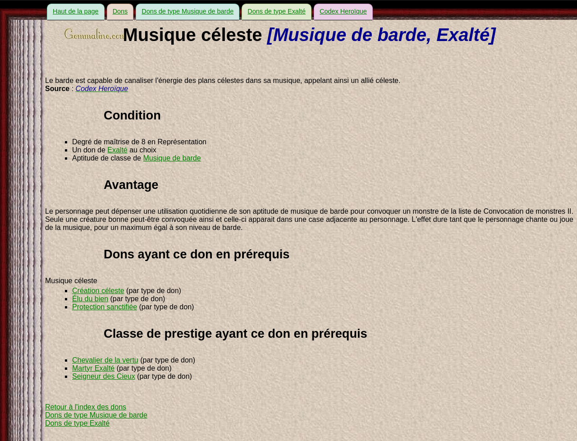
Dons (120, 11)
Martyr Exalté (93, 368)
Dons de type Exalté (276, 11)
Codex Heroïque (343, 11)
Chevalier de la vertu (105, 360)
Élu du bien (90, 299)
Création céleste (98, 290)
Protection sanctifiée (104, 307)
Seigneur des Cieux (103, 376)
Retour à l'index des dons (85, 407)
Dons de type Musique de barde (188, 11)
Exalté (117, 150)
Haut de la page (76, 11)
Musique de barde (172, 158)
